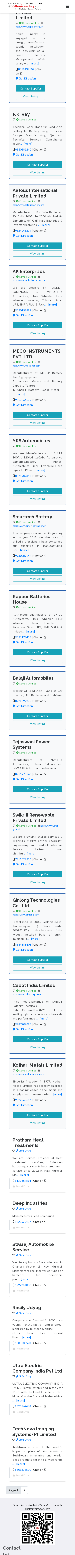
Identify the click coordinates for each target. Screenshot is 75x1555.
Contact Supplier (30, 88)
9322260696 (23, 1100)
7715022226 (23, 859)
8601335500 (23, 1469)
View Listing (30, 96)
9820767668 (23, 1406)
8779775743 (23, 774)
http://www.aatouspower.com (28, 204)
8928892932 (23, 701)
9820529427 (23, 1221)
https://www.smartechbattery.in (29, 525)
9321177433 (23, 637)
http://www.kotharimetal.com (28, 1074)
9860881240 (23, 149)
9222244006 (23, 1285)
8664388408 (23, 944)
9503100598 (23, 1343)
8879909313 (23, 476)
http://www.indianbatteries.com (29, 280)
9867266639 (23, 399)
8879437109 (26, 69)
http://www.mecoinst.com (26, 365)
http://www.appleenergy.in (29, 26)
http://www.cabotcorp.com (27, 994)
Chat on (39, 149)
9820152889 (23, 310)
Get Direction (26, 78)
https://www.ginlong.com (26, 914)
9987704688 (23, 1024)
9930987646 (23, 555)
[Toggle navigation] (67, 6)
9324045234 (23, 230)
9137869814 (23, 1180)
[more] (35, 63)
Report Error (21, 1186)
